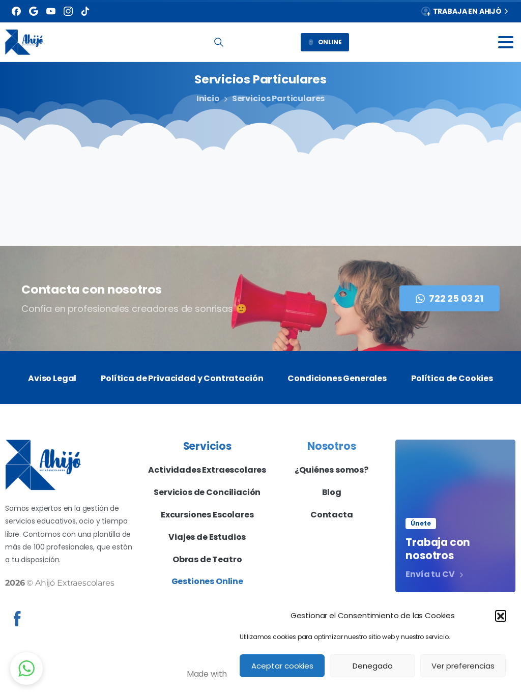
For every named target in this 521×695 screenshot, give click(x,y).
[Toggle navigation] (506, 42)
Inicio (207, 98)
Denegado (373, 665)
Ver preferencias (463, 665)
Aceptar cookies (282, 665)
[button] (501, 616)
